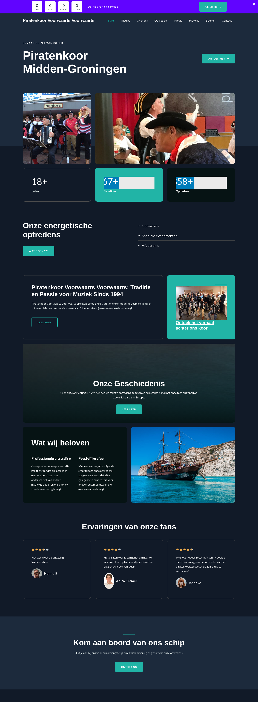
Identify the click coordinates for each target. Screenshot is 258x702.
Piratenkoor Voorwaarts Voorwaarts (58, 20)
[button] (213, 7)
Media (182, 20)
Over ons (148, 20)
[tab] (186, 226)
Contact (227, 20)
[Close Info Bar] (254, 4)
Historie (197, 20)
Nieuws (132, 20)
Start (119, 20)
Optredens (165, 20)
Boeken (212, 20)
